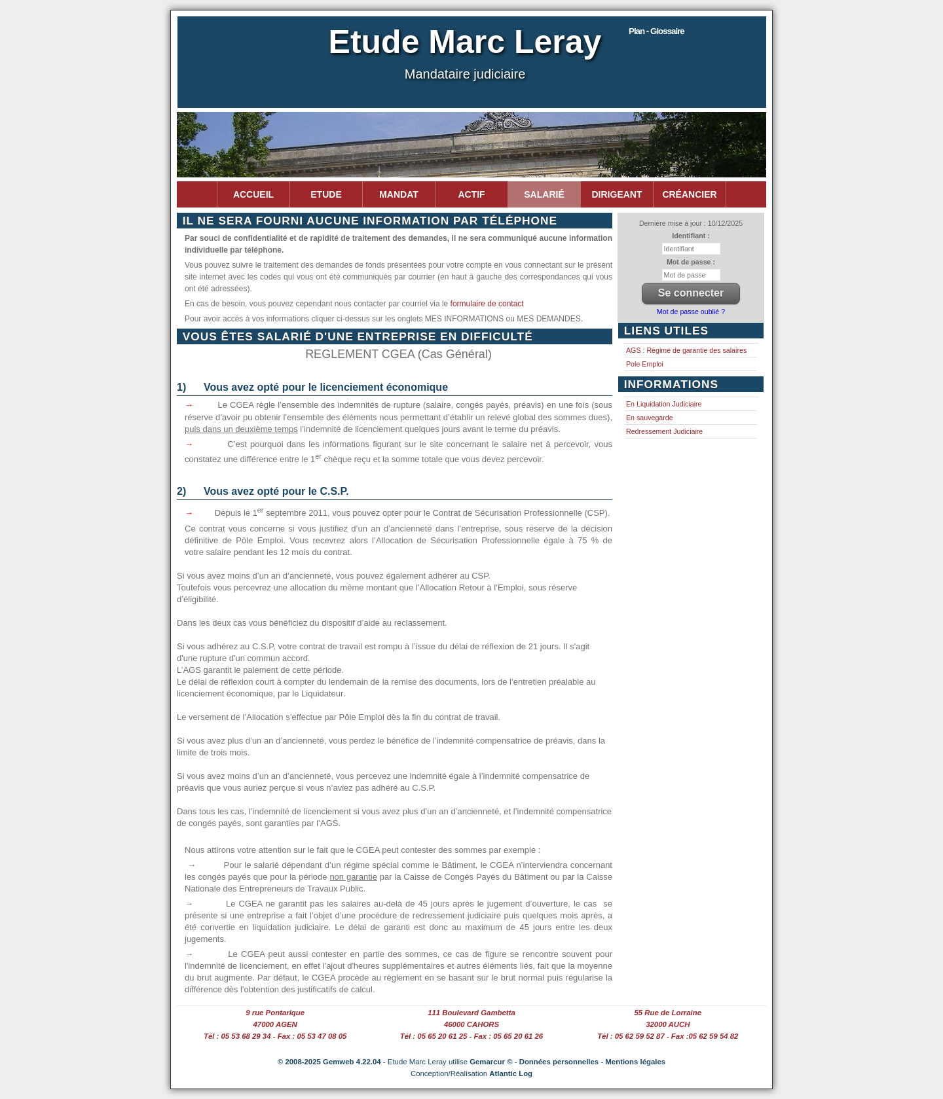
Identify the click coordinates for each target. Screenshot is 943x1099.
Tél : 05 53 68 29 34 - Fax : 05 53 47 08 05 (275, 1036)
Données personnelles (559, 1062)
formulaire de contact (487, 303)
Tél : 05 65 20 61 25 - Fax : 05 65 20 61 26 (471, 1036)
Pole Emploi (644, 364)
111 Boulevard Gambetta (471, 1013)
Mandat (398, 194)
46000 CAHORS (471, 1024)
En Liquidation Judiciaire (664, 404)
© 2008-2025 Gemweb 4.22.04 (329, 1062)
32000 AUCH (668, 1024)
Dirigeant (617, 194)
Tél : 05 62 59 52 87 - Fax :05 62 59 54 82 (667, 1036)
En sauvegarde (649, 418)
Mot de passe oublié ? (691, 311)
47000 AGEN (275, 1024)
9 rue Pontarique (275, 1013)
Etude (325, 194)
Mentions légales (635, 1062)
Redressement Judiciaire (664, 431)
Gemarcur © (491, 1062)
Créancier (689, 194)
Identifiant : (690, 236)
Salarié (544, 194)
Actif (471, 194)
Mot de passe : (691, 262)
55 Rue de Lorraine (668, 1013)
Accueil (253, 194)
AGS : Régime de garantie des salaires (686, 350)
